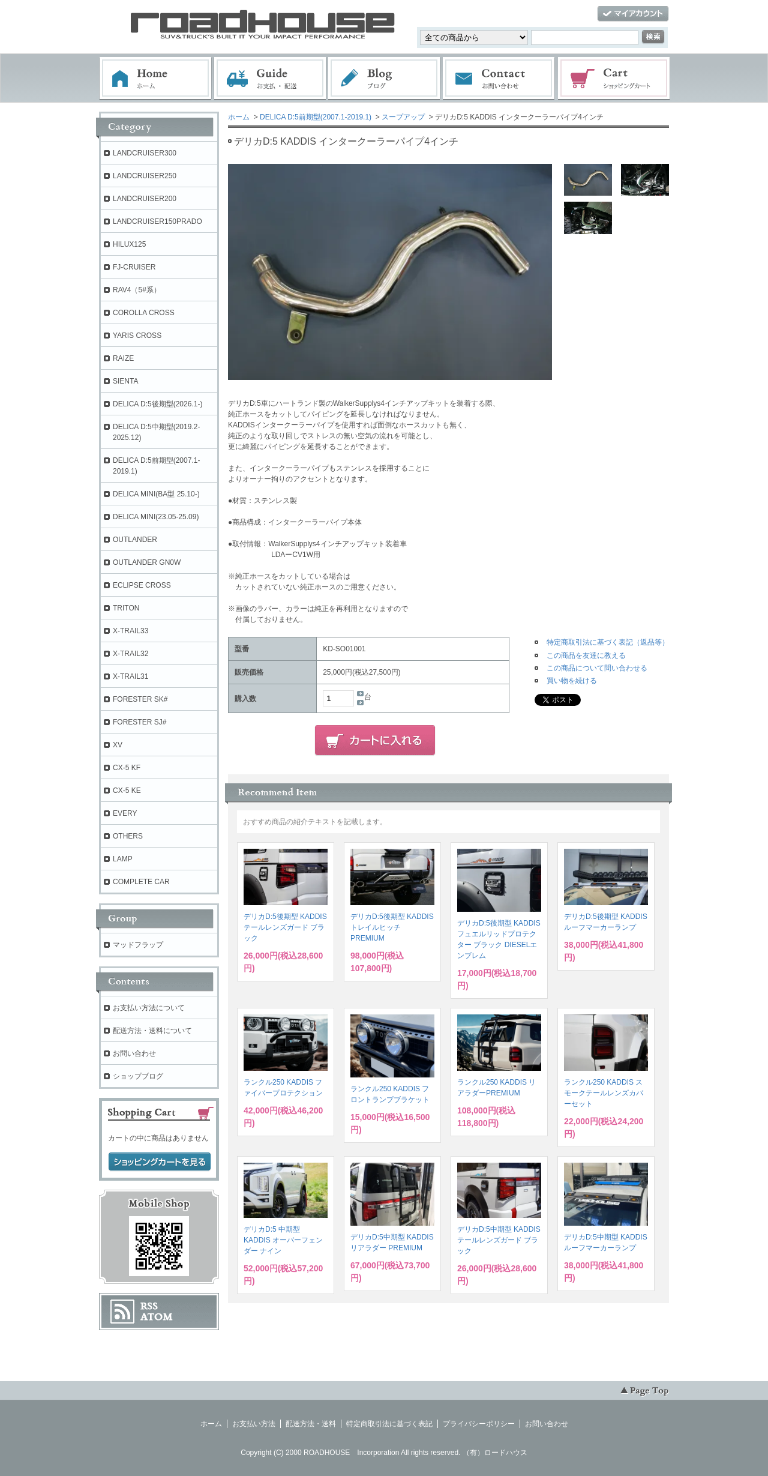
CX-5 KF (126, 768)
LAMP (123, 859)
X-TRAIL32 (130, 653)
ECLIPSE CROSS (142, 585)
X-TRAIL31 (130, 676)
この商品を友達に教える (586, 655)
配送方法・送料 (311, 1424)
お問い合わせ (499, 78)
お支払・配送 (270, 78)
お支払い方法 (253, 1424)
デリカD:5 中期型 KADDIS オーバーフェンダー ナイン (283, 1240)
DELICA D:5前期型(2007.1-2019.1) (315, 117)
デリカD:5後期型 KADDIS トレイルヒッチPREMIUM (392, 927)
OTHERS (128, 836)
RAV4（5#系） (137, 290)
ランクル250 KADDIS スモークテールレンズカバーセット (603, 1093)
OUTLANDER (135, 539)
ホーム (155, 78)
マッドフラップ (138, 945)
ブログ (384, 78)
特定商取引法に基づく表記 (389, 1424)
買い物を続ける (572, 680)
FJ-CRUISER (134, 267)
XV (117, 745)
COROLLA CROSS (144, 313)
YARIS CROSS (137, 335)
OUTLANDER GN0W (147, 562)
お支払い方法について (149, 1008)
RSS (149, 1306)
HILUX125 (129, 244)
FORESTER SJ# (139, 722)
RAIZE (123, 358)
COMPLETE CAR (141, 882)
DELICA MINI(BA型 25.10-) (156, 494)
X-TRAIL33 (130, 631)
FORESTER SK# (140, 699)
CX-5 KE (127, 790)
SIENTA (125, 381)
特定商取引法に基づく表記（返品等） (608, 642)
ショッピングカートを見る (159, 1162)
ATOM (156, 1317)
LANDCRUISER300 (144, 153)
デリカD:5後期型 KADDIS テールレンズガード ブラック (285, 927)
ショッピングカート (614, 78)
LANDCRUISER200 (144, 198)
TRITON (126, 608)
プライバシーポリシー (479, 1424)
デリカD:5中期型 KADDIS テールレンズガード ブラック (499, 1240)
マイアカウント (633, 14)
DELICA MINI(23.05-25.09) (156, 517)
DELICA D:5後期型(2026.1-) (157, 404)
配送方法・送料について (152, 1030)
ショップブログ (138, 1076)
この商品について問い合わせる (597, 668)
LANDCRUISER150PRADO (157, 221)
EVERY (125, 813)
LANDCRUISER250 (144, 176)
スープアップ (403, 117)
